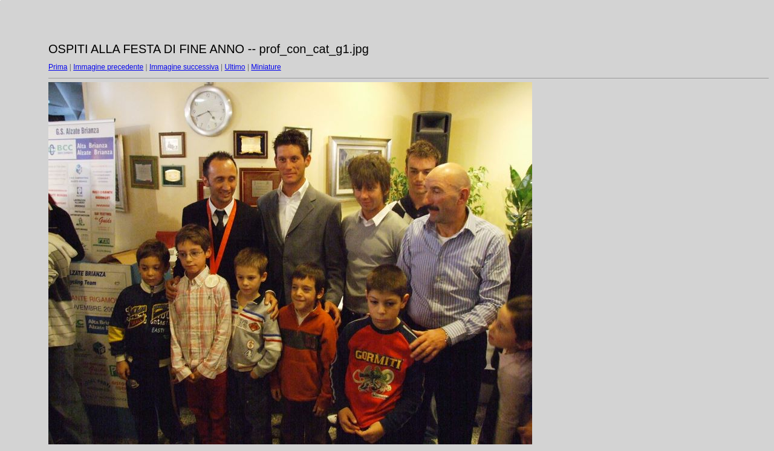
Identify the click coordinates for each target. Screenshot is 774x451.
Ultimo (235, 67)
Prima (57, 67)
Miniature (266, 67)
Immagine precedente (108, 67)
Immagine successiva (184, 67)
